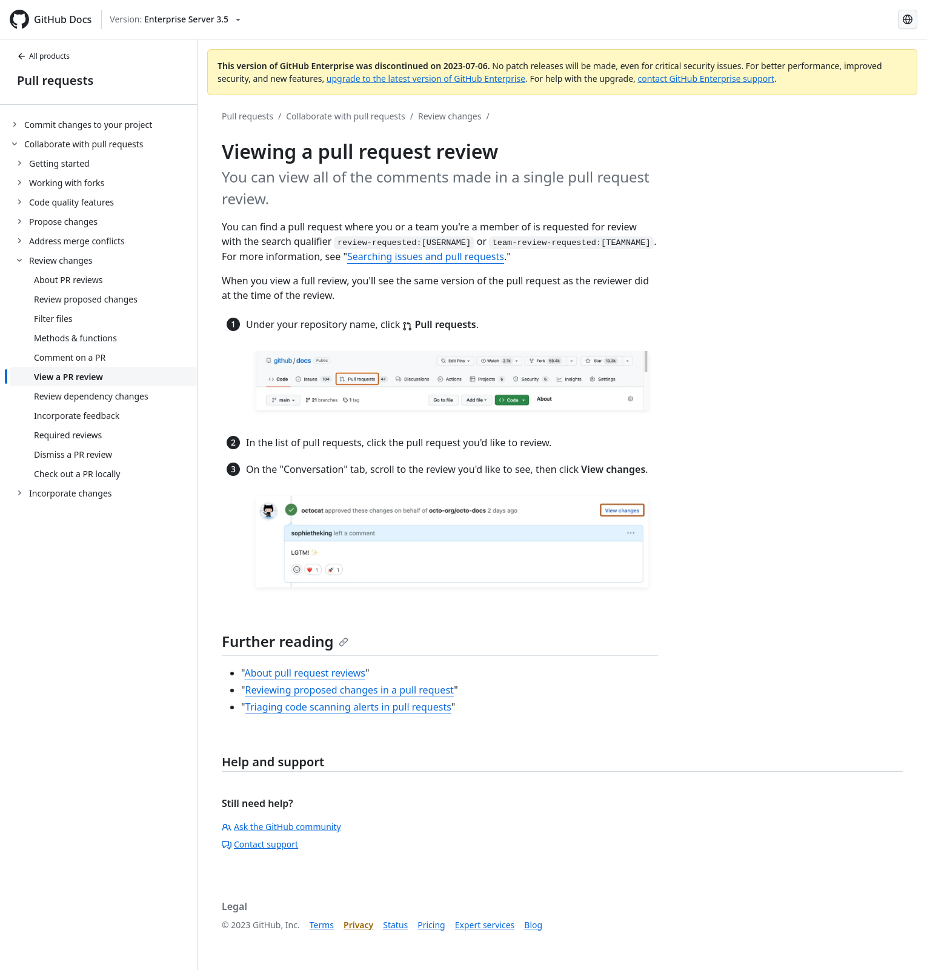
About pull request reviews (304, 673)
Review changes (449, 116)
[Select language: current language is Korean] (907, 19)
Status (395, 925)
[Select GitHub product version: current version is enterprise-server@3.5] (175, 19)
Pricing (431, 925)
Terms (322, 925)
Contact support (260, 844)
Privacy (358, 925)
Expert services (485, 925)
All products (43, 56)
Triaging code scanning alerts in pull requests (348, 707)
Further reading (285, 641)
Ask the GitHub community (281, 826)
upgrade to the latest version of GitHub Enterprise (426, 78)
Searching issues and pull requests (425, 256)
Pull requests (55, 80)
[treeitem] (103, 124)
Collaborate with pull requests (345, 116)
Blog (533, 925)
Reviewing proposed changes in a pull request (349, 690)
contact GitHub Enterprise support (705, 78)
